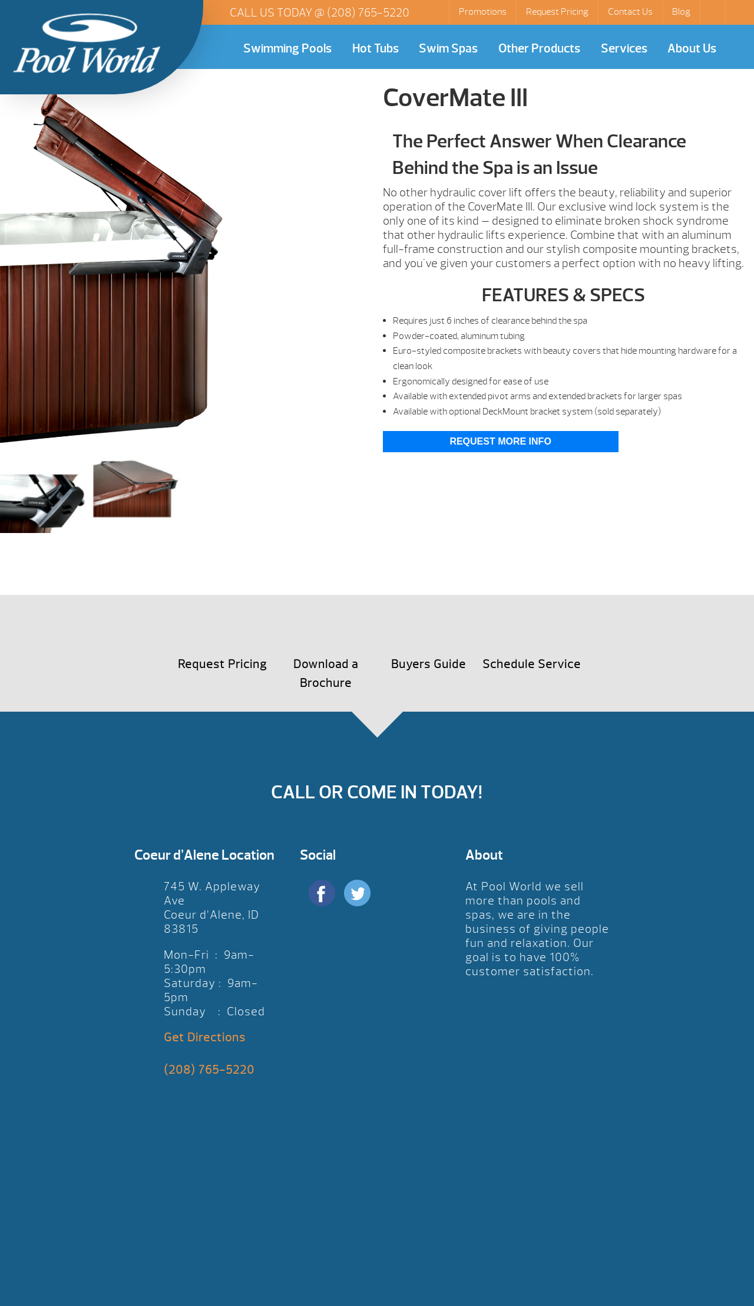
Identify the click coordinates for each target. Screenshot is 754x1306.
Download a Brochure (325, 673)
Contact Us (630, 12)
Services (624, 49)
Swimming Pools (287, 49)
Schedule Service (531, 664)
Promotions (483, 12)
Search (714, 12)
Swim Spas (448, 49)
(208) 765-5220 (368, 12)
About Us (691, 49)
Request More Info (500, 441)
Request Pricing (557, 12)
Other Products (539, 49)
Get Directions (205, 1037)
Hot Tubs (375, 49)
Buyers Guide (428, 664)
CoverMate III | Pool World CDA (86, 43)
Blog (681, 12)
